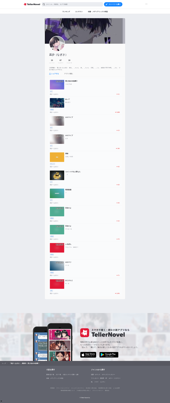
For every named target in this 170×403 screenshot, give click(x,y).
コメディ (102, 382)
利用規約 (52, 388)
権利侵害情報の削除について (68, 390)
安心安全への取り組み (91, 388)
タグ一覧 (58, 374)
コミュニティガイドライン (77, 388)
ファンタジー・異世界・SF (99, 378)
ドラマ (96, 382)
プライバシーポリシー (97, 390)
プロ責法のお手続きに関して (84, 390)
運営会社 (107, 390)
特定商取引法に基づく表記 (104, 388)
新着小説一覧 (50, 374)
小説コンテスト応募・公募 (70, 374)
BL (92, 382)
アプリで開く (68, 74)
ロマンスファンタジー (108, 374)
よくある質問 (116, 388)
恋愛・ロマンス (95, 374)
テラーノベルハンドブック (62, 388)
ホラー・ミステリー (114, 378)
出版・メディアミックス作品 (54, 378)
